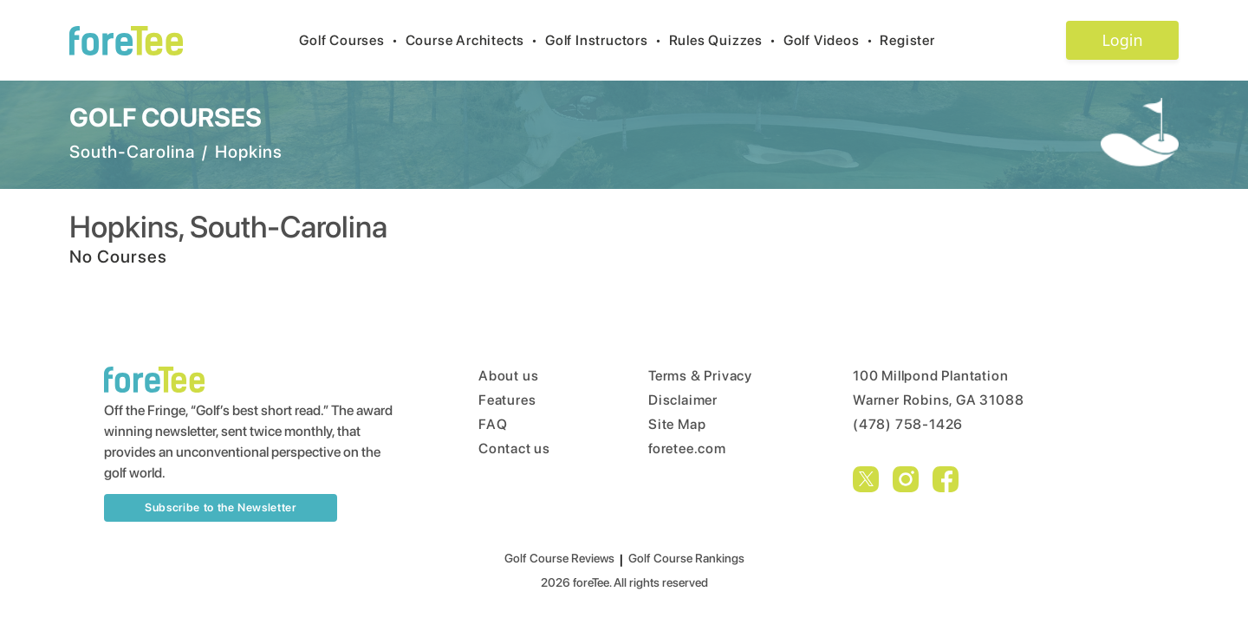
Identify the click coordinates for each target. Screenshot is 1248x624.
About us (508, 375)
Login (1122, 39)
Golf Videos (832, 40)
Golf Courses (352, 40)
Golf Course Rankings (686, 558)
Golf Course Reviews (559, 558)
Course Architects (475, 40)
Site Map (676, 424)
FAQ (492, 424)
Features (507, 400)
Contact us (514, 448)
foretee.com (687, 448)
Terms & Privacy (700, 375)
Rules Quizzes (726, 40)
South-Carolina (132, 151)
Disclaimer (683, 400)
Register (914, 40)
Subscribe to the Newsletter (220, 507)
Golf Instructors (607, 40)
